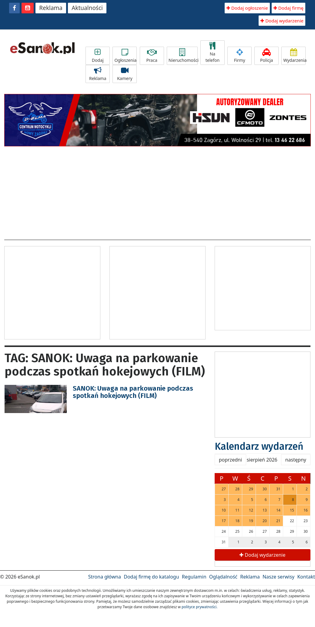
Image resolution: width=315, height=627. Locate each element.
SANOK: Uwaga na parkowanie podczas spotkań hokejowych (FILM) (133, 392)
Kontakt (306, 576)
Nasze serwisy (278, 576)
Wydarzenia (294, 55)
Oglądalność (223, 576)
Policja (266, 55)
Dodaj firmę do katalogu (151, 576)
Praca (152, 55)
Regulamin (194, 576)
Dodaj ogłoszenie (247, 8)
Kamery (124, 74)
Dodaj (97, 55)
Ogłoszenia (125, 55)
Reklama (50, 8)
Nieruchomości (183, 55)
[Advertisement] (158, 191)
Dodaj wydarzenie (281, 21)
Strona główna (104, 576)
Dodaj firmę (288, 8)
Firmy (239, 55)
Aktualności (87, 8)
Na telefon (212, 52)
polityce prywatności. (199, 606)
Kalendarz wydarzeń (259, 446)
